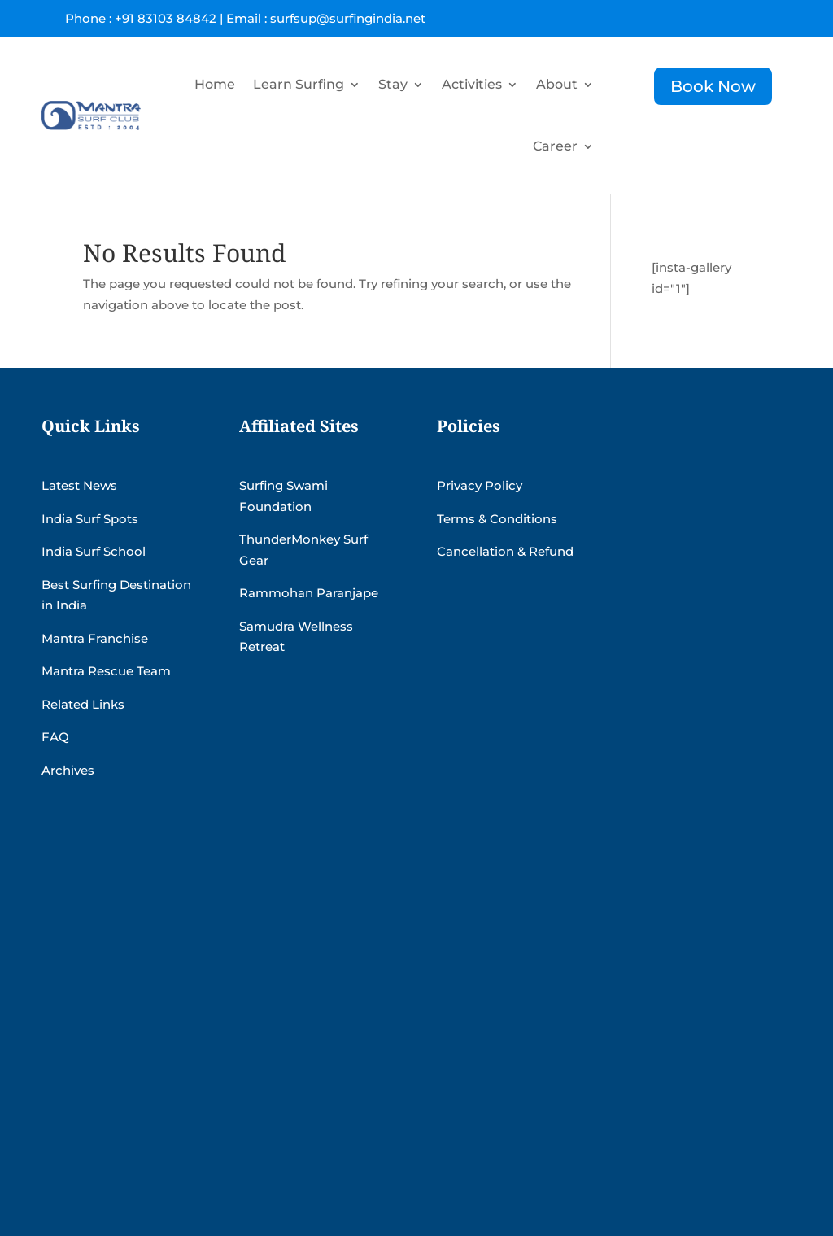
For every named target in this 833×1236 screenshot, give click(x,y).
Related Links (82, 704)
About (557, 84)
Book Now (713, 86)
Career (555, 146)
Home (214, 84)
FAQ (55, 737)
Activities (472, 84)
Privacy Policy (479, 485)
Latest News (79, 485)
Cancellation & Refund (505, 551)
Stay (393, 84)
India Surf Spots (89, 518)
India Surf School (93, 551)
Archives (67, 770)
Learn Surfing (298, 84)
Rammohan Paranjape (308, 593)
